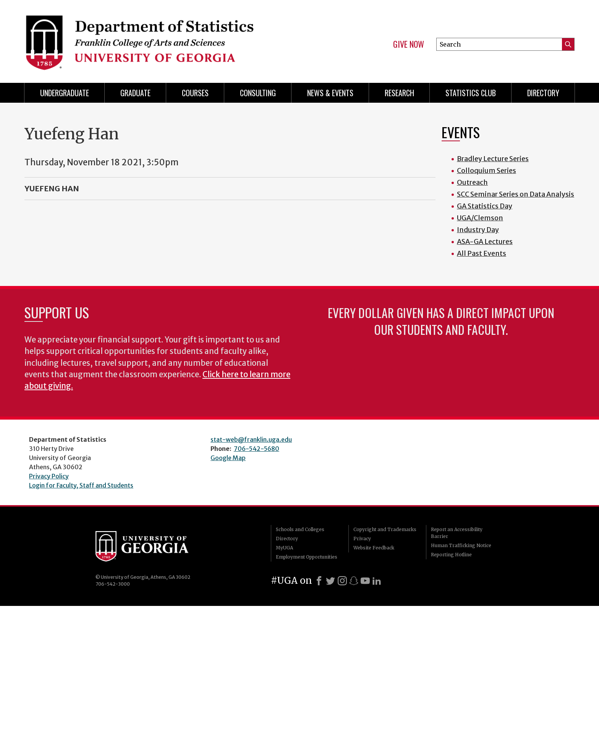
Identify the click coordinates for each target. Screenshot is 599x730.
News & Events (330, 93)
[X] (330, 580)
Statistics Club (470, 93)
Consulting (258, 93)
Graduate (135, 93)
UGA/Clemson (480, 217)
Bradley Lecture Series (493, 158)
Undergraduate (64, 93)
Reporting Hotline (451, 554)
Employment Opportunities (306, 557)
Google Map (228, 458)
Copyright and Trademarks (384, 529)
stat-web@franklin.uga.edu (251, 439)
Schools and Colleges (300, 529)
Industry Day (478, 229)
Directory (543, 93)
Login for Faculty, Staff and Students (81, 485)
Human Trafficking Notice (461, 545)
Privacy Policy (49, 476)
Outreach (472, 182)
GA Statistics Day (484, 206)
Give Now (408, 44)
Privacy (362, 538)
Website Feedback (373, 548)
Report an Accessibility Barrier (456, 533)
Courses (195, 93)
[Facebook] (319, 580)
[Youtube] (365, 580)
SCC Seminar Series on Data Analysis (515, 194)
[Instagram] (342, 580)
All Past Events (481, 253)
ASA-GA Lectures (485, 241)
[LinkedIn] (376, 580)
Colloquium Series (486, 170)
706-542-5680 (256, 448)
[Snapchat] (353, 580)
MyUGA (284, 548)
